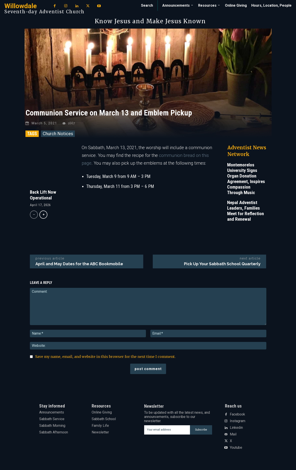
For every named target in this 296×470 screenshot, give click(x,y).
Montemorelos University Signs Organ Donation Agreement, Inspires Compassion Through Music (246, 179)
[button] (147, 5)
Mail (233, 435)
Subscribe (201, 430)
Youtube (236, 448)
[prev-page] (34, 216)
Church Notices (58, 134)
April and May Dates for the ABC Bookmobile (79, 265)
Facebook (237, 415)
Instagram (237, 422)
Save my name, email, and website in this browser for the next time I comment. (105, 357)
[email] (167, 431)
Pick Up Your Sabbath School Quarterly (222, 265)
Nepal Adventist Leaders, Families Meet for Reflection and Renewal (245, 212)
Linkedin (236, 429)
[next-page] (43, 216)
